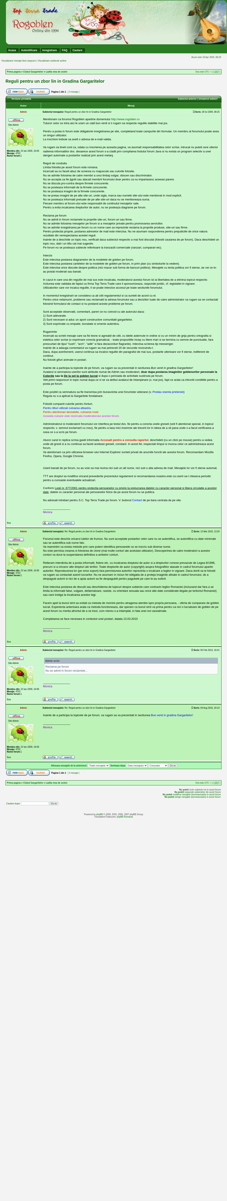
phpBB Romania (125, 817)
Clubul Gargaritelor (33, 72)
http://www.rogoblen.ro (125, 119)
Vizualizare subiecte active (52, 60)
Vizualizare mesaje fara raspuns (18, 60)
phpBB (99, 814)
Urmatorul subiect (208, 99)
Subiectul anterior (187, 99)
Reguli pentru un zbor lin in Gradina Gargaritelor (55, 81)
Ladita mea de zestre (56, 72)
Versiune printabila (21, 99)
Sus (9, 523)
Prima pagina (14, 72)
